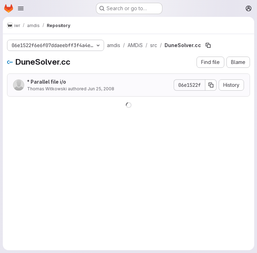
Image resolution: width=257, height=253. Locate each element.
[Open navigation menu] (20, 8)
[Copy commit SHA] (211, 85)
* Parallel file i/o (46, 82)
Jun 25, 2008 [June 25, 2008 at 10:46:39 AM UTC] (101, 88)
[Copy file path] (208, 45)
